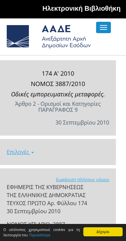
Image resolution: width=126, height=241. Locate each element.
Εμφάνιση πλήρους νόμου (82, 179)
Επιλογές (20, 152)
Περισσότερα (39, 235)
